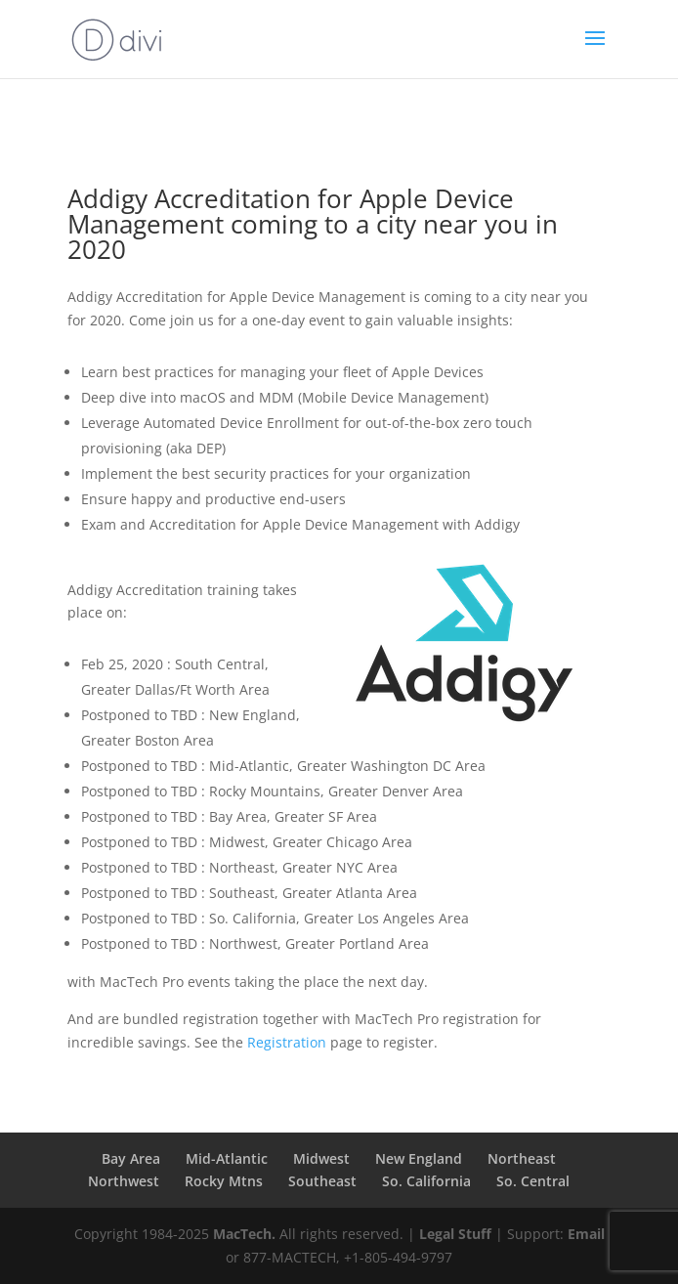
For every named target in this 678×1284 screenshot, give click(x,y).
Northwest (123, 1181)
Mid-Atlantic (227, 1158)
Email (586, 1233)
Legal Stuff (455, 1233)
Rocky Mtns (224, 1181)
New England (418, 1158)
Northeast (521, 1158)
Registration (286, 1042)
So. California (426, 1181)
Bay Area (131, 1158)
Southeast (322, 1181)
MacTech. (244, 1233)
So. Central (533, 1181)
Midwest (321, 1158)
